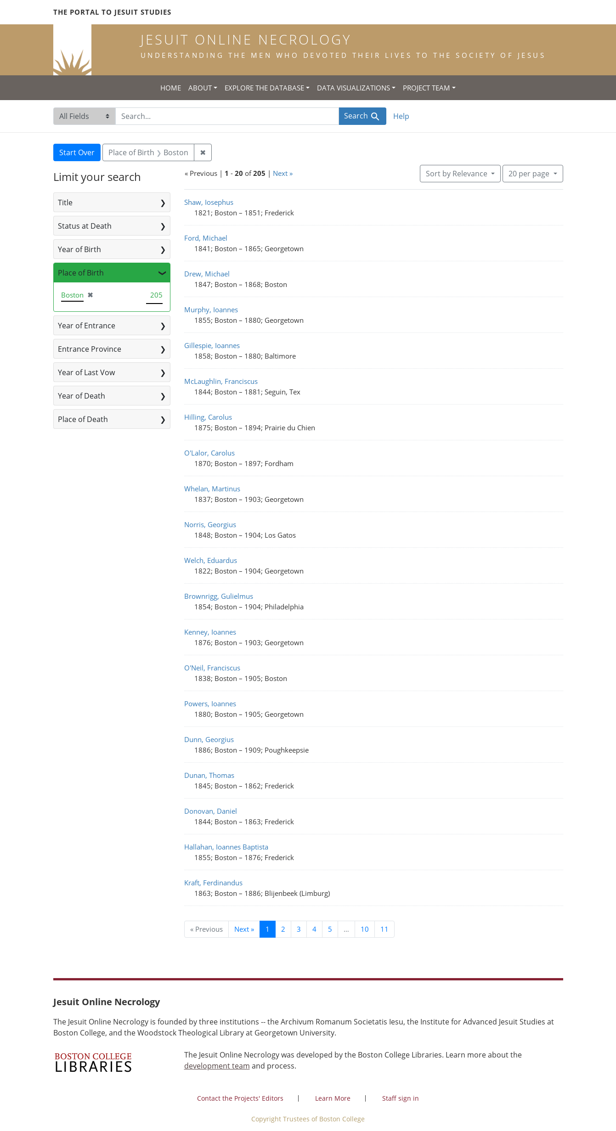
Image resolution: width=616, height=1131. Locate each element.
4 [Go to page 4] (314, 929)
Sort (457, 174)
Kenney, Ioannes (210, 631)
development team (217, 1066)
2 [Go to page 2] (283, 929)
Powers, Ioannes (210, 703)
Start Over (77, 152)
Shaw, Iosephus (208, 202)
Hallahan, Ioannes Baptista (226, 846)
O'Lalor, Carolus (209, 452)
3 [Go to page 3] (299, 929)
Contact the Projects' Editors (240, 1098)
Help (401, 116)
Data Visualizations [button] (353, 87)
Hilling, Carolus (208, 417)
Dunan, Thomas (209, 775)
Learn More (332, 1098)
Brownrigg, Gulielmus (218, 596)
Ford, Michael (205, 237)
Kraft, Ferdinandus (213, 882)
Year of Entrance (86, 326)
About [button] (200, 87)
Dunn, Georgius (209, 739)
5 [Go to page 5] (330, 929)
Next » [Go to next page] (244, 929)
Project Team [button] (426, 87)
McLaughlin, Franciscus (221, 381)
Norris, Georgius (210, 524)
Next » (283, 173)
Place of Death (83, 419)
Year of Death (81, 396)
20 (530, 173)
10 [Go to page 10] (365, 929)
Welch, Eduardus (210, 560)
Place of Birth (81, 273)
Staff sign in (400, 1098)
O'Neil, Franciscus (212, 667)
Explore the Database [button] (264, 87)
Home (170, 87)
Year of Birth (79, 249)
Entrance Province (89, 349)
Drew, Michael (207, 273)
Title (65, 202)
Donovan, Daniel (210, 811)
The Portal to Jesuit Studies (112, 12)
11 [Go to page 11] (384, 929)
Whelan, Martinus (212, 488)
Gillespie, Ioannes (212, 345)
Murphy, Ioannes (211, 309)
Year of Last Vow (86, 372)
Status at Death (85, 226)
